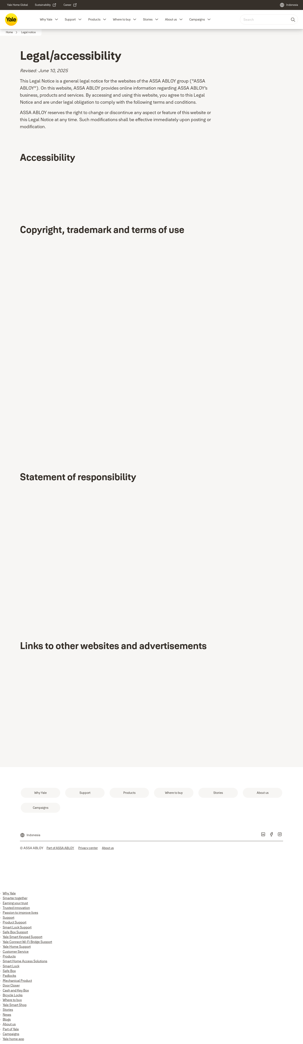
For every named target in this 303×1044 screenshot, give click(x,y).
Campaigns (197, 19)
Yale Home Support (17, 946)
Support (70, 19)
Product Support (14, 922)
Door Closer (11, 985)
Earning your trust (15, 903)
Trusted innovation (16, 908)
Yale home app (13, 1039)
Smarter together (15, 898)
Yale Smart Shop (15, 1005)
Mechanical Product (17, 980)
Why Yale (46, 19)
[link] (17, 5)
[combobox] (269, 19)
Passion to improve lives (20, 912)
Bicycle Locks (13, 995)
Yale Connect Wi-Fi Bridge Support (27, 942)
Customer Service (16, 951)
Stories (148, 19)
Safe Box (9, 971)
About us (171, 19)
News (7, 1014)
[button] (56, 19)
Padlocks (9, 975)
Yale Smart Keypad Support (22, 937)
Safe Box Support (15, 932)
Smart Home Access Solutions (25, 961)
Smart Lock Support (17, 927)
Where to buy (122, 19)
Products (94, 19)
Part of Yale (11, 1029)
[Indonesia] (289, 5)
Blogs (7, 1019)
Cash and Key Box (16, 990)
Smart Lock (11, 966)
